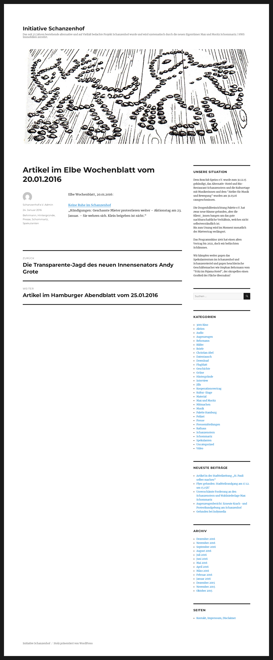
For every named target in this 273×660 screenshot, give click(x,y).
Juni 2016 (202, 559)
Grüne (200, 372)
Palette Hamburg (206, 412)
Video (199, 448)
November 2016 (205, 543)
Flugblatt (201, 364)
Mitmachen (203, 404)
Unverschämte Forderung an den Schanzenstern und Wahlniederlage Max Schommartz (221, 495)
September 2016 (206, 547)
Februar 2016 (204, 574)
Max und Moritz (206, 400)
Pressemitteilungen (208, 424)
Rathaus (201, 428)
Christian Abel (204, 352)
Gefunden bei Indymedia (211, 511)
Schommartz (40, 219)
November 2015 (205, 586)
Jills (198, 384)
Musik (200, 408)
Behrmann (29, 215)
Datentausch (204, 356)
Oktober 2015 (204, 590)
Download (202, 360)
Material (201, 396)
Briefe (200, 348)
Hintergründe (46, 215)
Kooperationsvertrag (208, 388)
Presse (27, 219)
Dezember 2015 (205, 582)
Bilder (200, 344)
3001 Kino (202, 324)
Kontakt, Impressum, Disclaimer (216, 618)
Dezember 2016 (205, 539)
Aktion (200, 328)
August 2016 (203, 551)
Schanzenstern (205, 432)
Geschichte (203, 368)
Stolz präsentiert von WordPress (73, 643)
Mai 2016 (201, 563)
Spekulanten (31, 223)
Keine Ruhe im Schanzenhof (89, 205)
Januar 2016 (203, 578)
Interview (202, 380)
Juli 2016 (201, 555)
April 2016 (202, 567)
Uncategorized (205, 444)
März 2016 (202, 570)
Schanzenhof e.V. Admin (38, 204)
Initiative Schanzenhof (54, 28)
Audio (199, 332)
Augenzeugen (204, 336)
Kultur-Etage (204, 392)
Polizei (200, 416)
